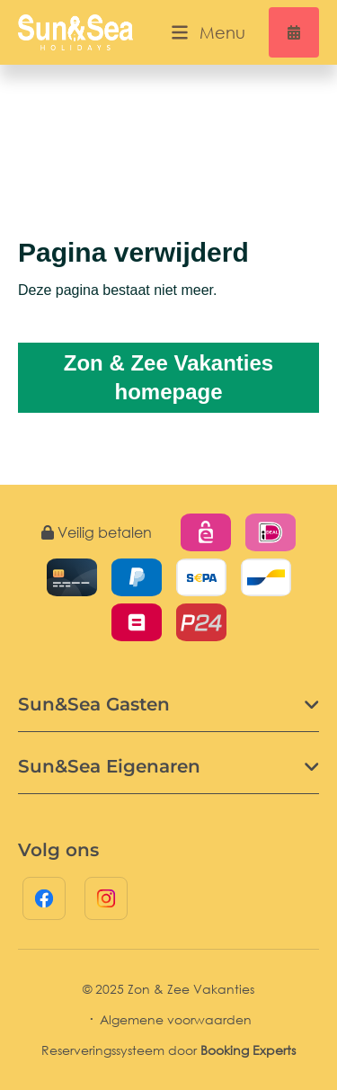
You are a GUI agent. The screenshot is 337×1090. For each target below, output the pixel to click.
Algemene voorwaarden (176, 1019)
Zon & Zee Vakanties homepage (168, 377)
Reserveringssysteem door (168, 1050)
